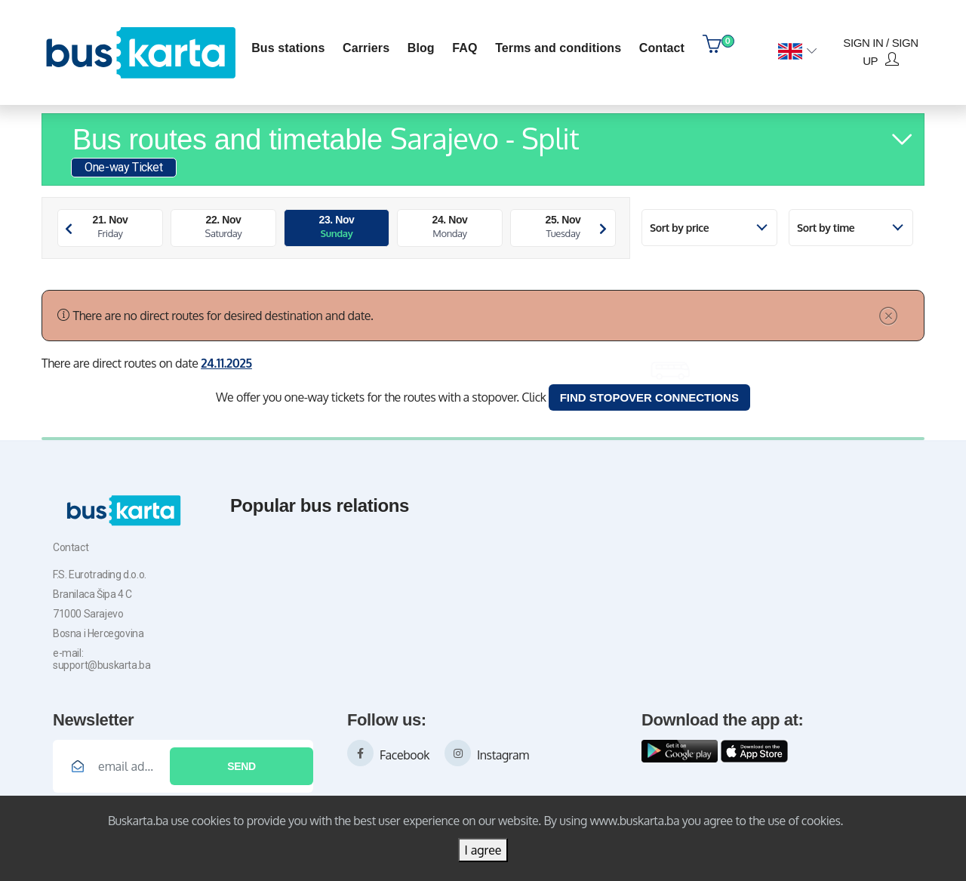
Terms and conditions (558, 48)
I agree (482, 850)
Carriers (366, 48)
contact (662, 48)
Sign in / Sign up (880, 51)
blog (421, 48)
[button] (797, 52)
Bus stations (288, 48)
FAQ (464, 48)
